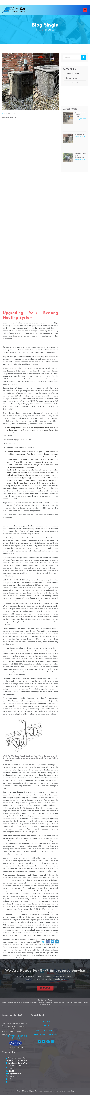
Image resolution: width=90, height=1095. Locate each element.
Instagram (12, 1079)
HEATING (46, 1021)
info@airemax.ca (14, 1074)
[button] (48, 944)
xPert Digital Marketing (64, 1092)
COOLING (46, 1026)
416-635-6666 (13, 1071)
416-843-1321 (12, 1068)
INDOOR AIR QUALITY (46, 1030)
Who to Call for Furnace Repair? (80, 158)
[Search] (83, 57)
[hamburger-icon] (85, 10)
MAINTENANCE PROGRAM (46, 1035)
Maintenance (79, 178)
